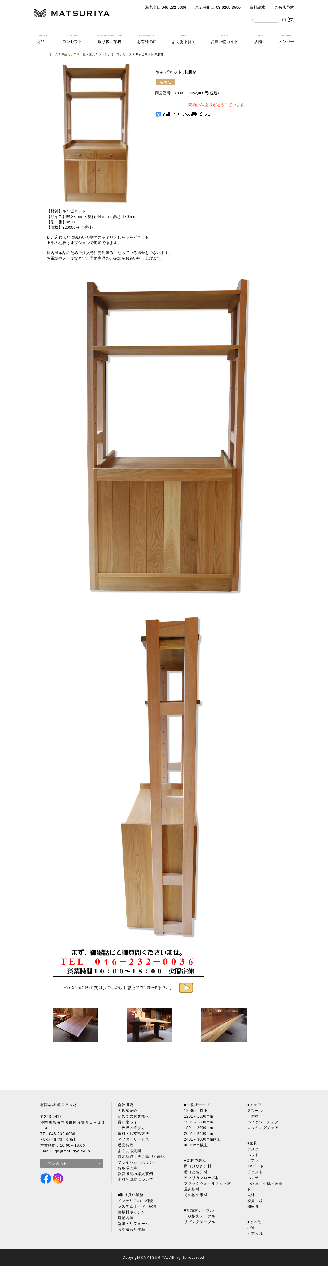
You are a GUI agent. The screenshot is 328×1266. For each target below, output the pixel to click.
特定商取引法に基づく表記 (141, 1156)
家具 (92, 54)
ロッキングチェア (263, 1128)
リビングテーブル (199, 1222)
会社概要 (125, 1105)
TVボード (255, 1166)
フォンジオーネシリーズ (115, 54)
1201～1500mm (198, 1116)
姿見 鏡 (255, 1201)
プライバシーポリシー (137, 1162)
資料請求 (257, 7)
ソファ (253, 1160)
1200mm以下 (196, 1111)
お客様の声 (127, 1168)
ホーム (53, 54)
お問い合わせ (55, 1163)
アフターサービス (133, 1139)
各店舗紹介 (127, 1111)
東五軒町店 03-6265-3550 (218, 7)
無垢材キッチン (131, 1212)
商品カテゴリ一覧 (73, 54)
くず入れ (255, 1233)
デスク (253, 1149)
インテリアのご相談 (135, 1201)
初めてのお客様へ (133, 1116)
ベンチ (253, 1178)
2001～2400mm (198, 1134)
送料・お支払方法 (133, 1134)
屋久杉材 (192, 1189)
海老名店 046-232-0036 (165, 7)
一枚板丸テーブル (199, 1216)
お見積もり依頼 (131, 1229)
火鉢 (251, 1195)
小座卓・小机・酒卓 (265, 1183)
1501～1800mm (198, 1122)
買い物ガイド (129, 1122)
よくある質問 (129, 1151)
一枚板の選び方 (131, 1128)
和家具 (253, 1206)
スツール (255, 1111)
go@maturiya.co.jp (72, 1151)
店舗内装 (125, 1218)
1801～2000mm (198, 1128)
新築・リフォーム (133, 1224)
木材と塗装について (135, 1179)
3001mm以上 (196, 1145)
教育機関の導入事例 (135, 1174)
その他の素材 (196, 1195)
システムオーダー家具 (137, 1206)
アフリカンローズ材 (201, 1178)
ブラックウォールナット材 (207, 1183)
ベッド (253, 1155)
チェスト (255, 1172)
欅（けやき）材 (198, 1166)
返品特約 (125, 1145)
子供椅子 (255, 1116)
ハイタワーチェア (263, 1122)
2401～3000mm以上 (202, 1139)
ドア (251, 1189)
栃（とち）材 (196, 1172)
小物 (251, 1228)
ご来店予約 (284, 7)
